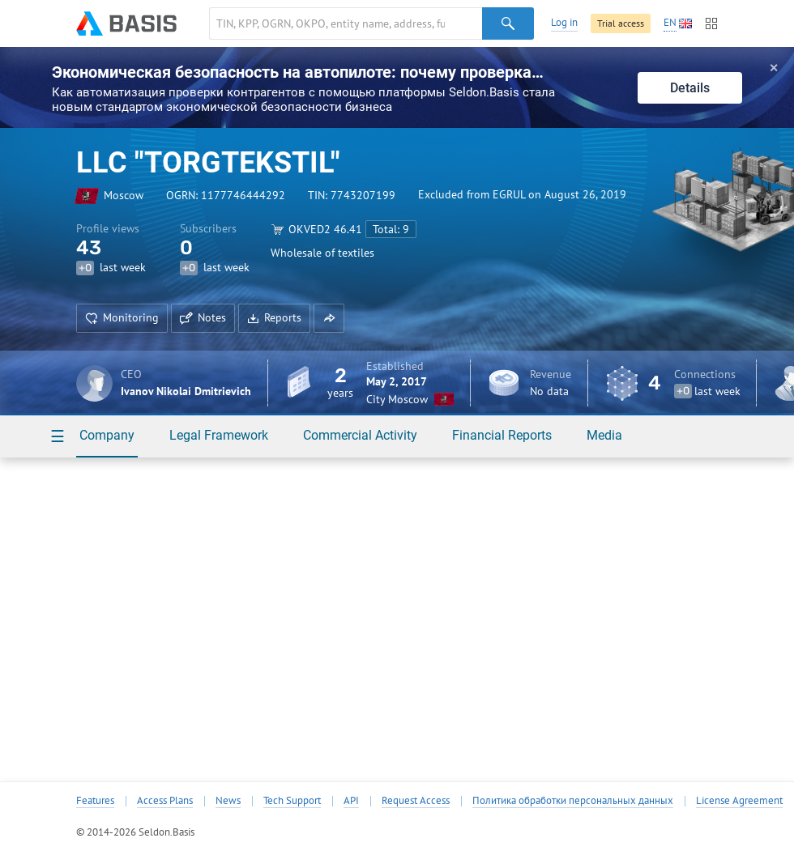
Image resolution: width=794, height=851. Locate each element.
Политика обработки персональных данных (572, 800)
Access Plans (165, 800)
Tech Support (292, 800)
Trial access (620, 23)
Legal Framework (218, 435)
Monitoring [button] (122, 317)
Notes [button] (203, 317)
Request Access (416, 800)
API (351, 800)
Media (604, 435)
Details (690, 88)
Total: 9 (391, 229)
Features (95, 800)
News (228, 800)
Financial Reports (502, 435)
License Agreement (739, 800)
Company (106, 435)
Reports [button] (274, 317)
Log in (564, 22)
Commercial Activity (360, 435)
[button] (329, 318)
